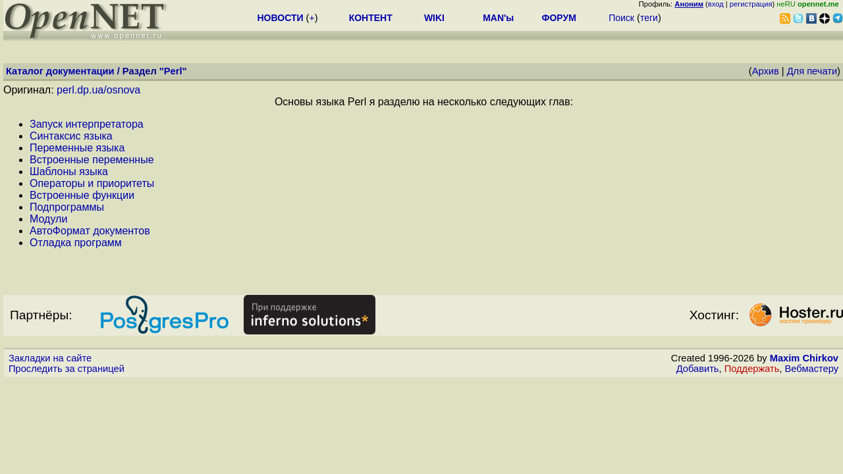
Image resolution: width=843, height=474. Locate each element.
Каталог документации (60, 71)
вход (716, 4)
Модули (48, 218)
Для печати (812, 71)
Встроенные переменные (92, 159)
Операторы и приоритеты (92, 183)
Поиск (621, 18)
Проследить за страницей (66, 368)
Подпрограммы (67, 207)
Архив (765, 71)
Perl (173, 71)
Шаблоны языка (69, 171)
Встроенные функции (82, 195)
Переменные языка (77, 147)
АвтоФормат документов (90, 230)
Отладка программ (76, 242)
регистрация (751, 4)
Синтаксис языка (71, 136)
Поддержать (752, 368)
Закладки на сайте (50, 358)
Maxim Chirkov (804, 358)
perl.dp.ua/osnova (98, 89)
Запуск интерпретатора (87, 124)
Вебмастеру (811, 368)
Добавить (697, 368)
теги (649, 18)
